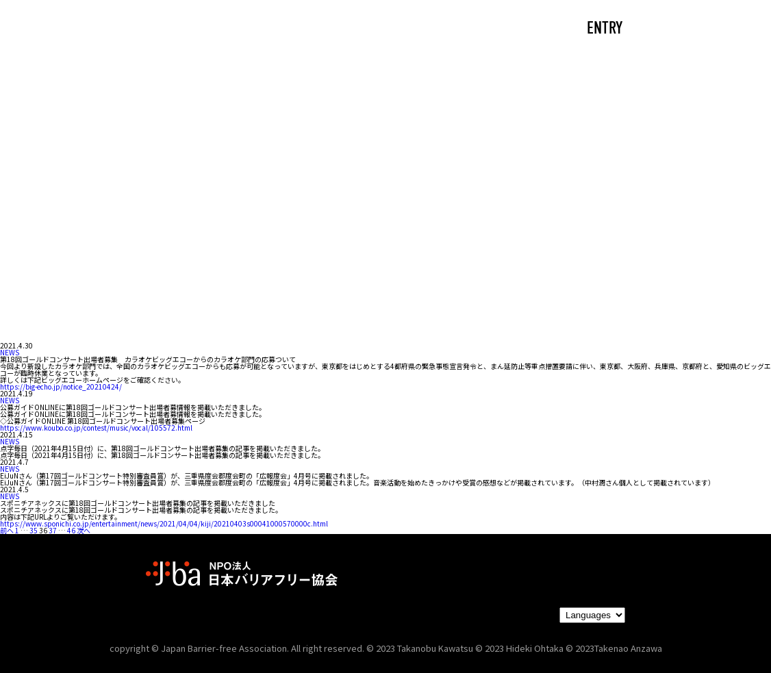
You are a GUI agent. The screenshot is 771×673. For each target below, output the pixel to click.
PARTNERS (466, 29)
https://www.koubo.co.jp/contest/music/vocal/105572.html (96, 427)
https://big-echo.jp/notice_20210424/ (61, 386)
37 (53, 530)
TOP (109, 29)
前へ (7, 530)
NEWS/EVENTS (354, 29)
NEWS (9, 352)
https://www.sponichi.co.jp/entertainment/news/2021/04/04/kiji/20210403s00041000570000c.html (164, 523)
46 (71, 530)
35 (33, 530)
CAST (177, 29)
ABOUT (251, 29)
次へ (83, 530)
